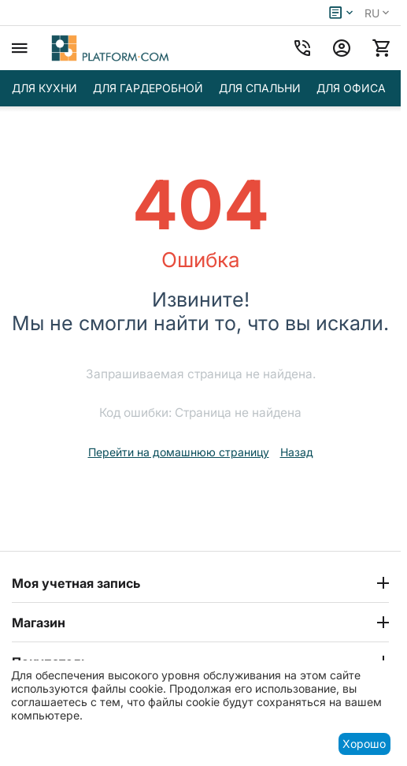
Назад (296, 452)
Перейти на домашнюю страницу (178, 452)
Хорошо (364, 743)
